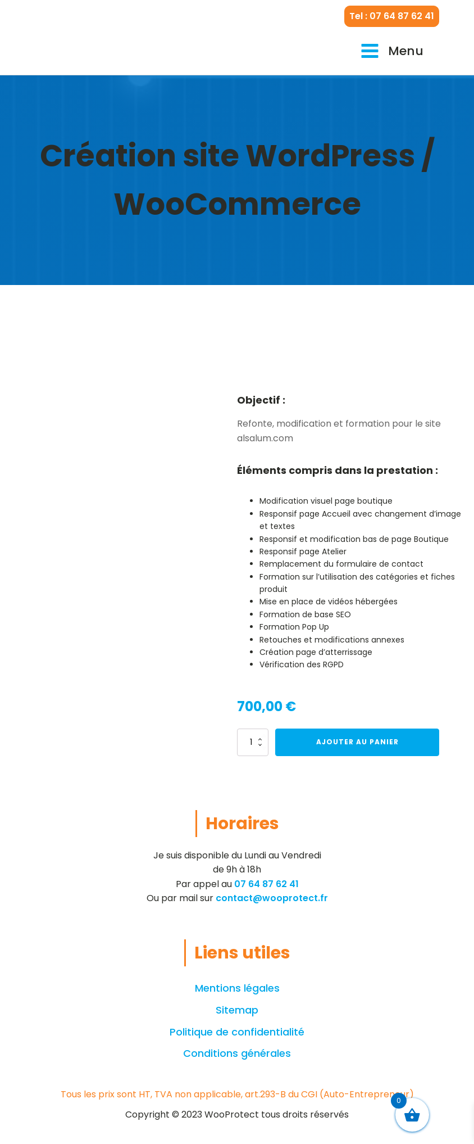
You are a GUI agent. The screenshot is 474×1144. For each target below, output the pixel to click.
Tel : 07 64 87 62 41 (391, 16)
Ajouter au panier (357, 742)
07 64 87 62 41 (266, 884)
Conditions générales (237, 1053)
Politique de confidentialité (237, 1032)
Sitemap (237, 1010)
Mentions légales (237, 988)
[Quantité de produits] (252, 742)
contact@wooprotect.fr (272, 898)
